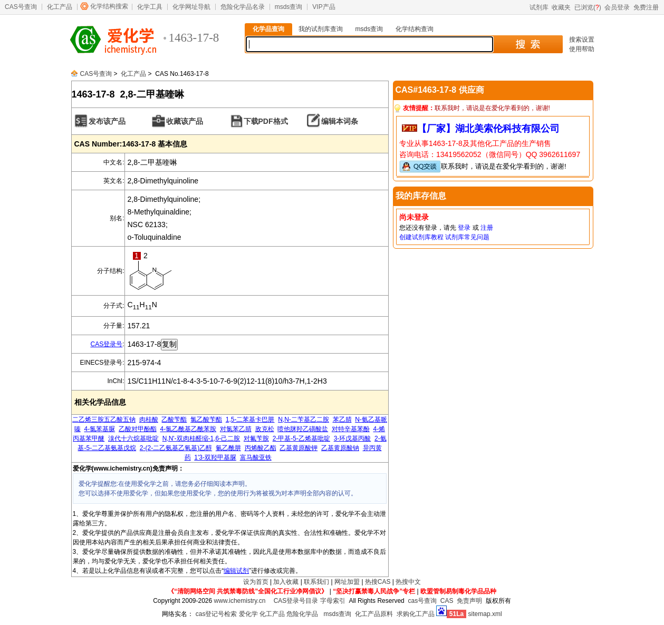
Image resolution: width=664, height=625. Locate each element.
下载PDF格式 (266, 121)
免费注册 (646, 7)
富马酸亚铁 (256, 457)
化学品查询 (268, 29)
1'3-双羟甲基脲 (215, 457)
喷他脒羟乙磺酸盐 (302, 429)
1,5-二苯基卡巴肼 (250, 419)
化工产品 (59, 7)
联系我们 (316, 581)
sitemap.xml (485, 614)
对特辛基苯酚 (351, 429)
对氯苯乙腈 (236, 429)
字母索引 (332, 600)
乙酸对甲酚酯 (138, 429)
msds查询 (289, 7)
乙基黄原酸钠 (340, 448)
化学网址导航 (191, 7)
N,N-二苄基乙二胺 (303, 419)
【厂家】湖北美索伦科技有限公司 (488, 128)
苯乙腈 (342, 419)
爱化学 (248, 614)
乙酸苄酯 (174, 419)
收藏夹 (561, 7)
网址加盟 (347, 581)
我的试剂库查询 (321, 29)
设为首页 (255, 581)
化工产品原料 (374, 614)
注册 (486, 227)
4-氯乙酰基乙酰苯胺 (188, 429)
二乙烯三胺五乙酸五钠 (104, 419)
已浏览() (587, 7)
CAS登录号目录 (296, 600)
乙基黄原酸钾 (298, 448)
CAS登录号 (106, 344)
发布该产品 (107, 121)
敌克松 (264, 429)
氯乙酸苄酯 (206, 419)
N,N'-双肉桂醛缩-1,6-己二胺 (201, 438)
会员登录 (617, 7)
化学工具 (149, 7)
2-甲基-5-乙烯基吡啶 (301, 438)
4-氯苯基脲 (99, 429)
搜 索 (528, 44)
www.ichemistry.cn (240, 600)
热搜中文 (408, 581)
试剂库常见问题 (467, 237)
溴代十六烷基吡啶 (133, 438)
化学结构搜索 (109, 6)
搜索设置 (581, 39)
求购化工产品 (416, 614)
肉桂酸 (148, 419)
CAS (447, 600)
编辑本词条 (339, 121)
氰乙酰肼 (228, 448)
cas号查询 (422, 600)
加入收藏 (286, 581)
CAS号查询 (21, 7)
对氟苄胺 (256, 438)
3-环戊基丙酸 (352, 438)
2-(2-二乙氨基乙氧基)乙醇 (176, 448)
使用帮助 (581, 49)
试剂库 (539, 7)
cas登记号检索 (216, 614)
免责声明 (469, 600)
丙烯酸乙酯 (260, 448)
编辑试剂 (236, 570)
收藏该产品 (184, 121)
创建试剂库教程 (421, 237)
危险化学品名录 (242, 7)
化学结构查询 (415, 29)
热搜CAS (378, 581)
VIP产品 (323, 7)
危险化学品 (302, 614)
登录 (464, 227)
